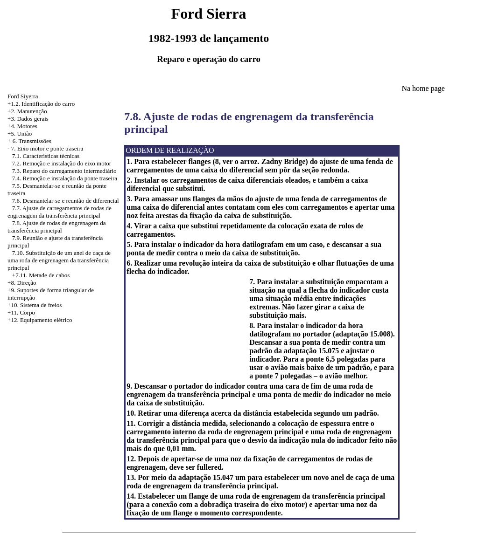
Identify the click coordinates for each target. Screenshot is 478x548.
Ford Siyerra (22, 96)
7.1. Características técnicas (45, 155)
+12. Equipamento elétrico (39, 319)
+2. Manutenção (27, 111)
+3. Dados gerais (28, 118)
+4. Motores (22, 126)
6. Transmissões (32, 140)
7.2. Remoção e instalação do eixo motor (61, 163)
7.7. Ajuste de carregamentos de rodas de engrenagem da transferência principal (59, 212)
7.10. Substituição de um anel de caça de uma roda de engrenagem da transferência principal (59, 260)
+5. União (19, 133)
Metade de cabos (49, 275)
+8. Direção (21, 282)
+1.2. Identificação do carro (41, 103)
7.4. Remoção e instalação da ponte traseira (64, 178)
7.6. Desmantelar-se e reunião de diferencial (65, 200)
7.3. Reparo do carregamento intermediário (64, 170)
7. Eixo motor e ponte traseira (47, 148)
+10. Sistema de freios (34, 304)
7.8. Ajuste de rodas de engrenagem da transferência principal (56, 226)
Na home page (422, 88)
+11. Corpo (21, 312)
